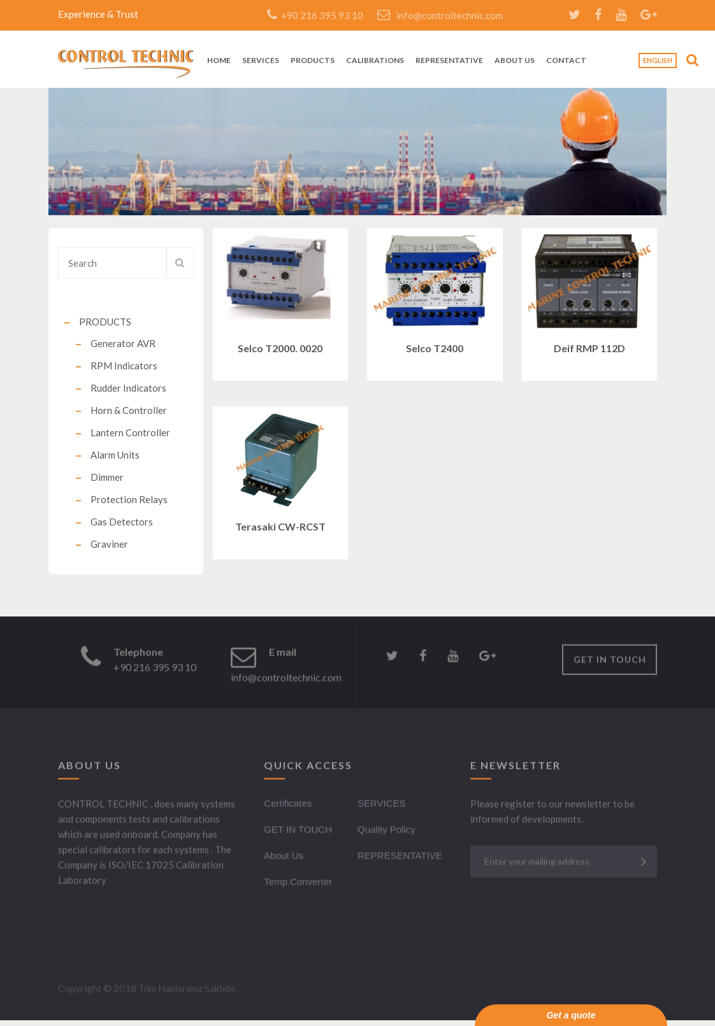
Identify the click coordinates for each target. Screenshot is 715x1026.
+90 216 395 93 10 (315, 15)
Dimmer (107, 477)
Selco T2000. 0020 (280, 348)
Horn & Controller (128, 410)
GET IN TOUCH (610, 660)
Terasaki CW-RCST (280, 526)
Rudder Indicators (128, 388)
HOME (219, 61)
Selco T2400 (434, 348)
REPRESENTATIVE (449, 61)
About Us (283, 856)
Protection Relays (129, 499)
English (657, 60)
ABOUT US (515, 61)
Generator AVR (122, 343)
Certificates (288, 804)
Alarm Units (115, 454)
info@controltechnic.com (440, 15)
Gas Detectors (121, 521)
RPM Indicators (123, 365)
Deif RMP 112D (589, 348)
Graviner (109, 544)
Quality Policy (386, 830)
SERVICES (260, 61)
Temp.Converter (298, 883)
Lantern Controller (130, 432)
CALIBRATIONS (375, 61)
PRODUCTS (313, 61)
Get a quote (570, 1015)
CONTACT (566, 61)
